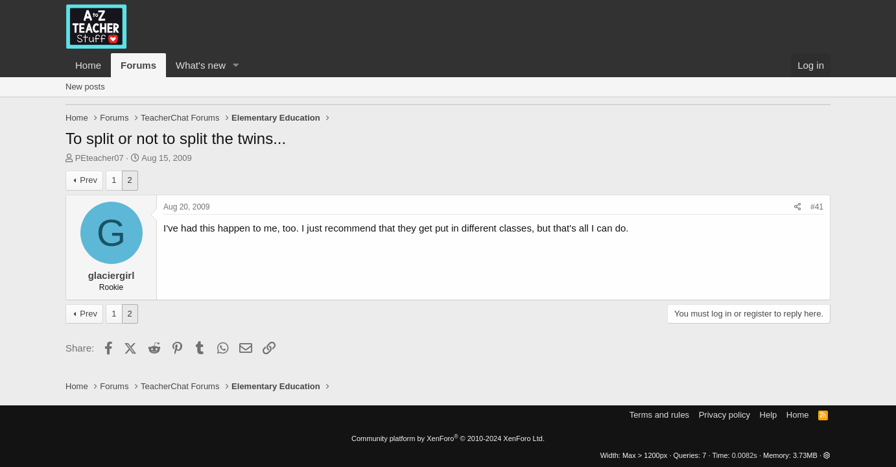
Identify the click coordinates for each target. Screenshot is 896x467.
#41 (816, 206)
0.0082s (744, 455)
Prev (88, 180)
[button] (236, 65)
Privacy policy (724, 415)
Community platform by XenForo (448, 438)
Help (768, 415)
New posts (85, 86)
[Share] (798, 207)
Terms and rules (659, 415)
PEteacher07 (99, 158)
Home (88, 65)
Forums (138, 65)
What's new (201, 65)
